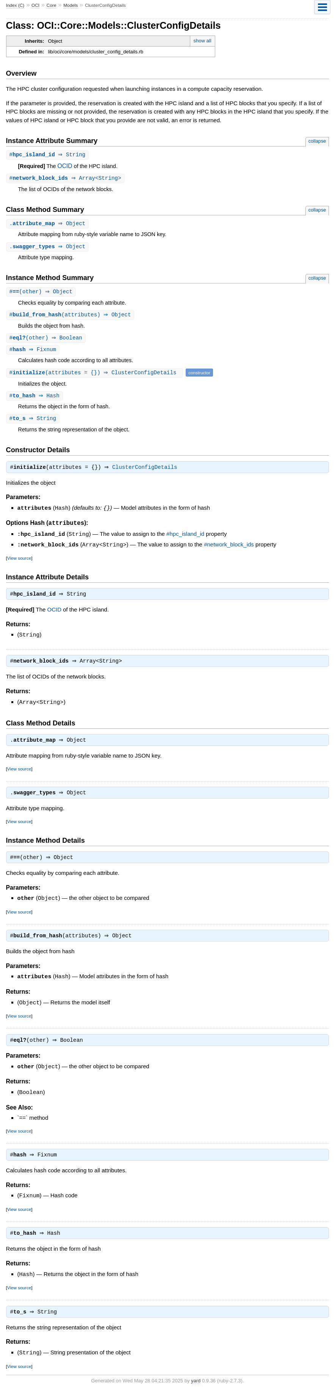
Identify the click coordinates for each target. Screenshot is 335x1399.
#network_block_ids (229, 548)
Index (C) (15, 5)
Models (70, 5)
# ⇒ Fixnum (33, 352)
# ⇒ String (48, 155)
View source (19, 561)
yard (195, 1388)
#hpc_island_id (185, 538)
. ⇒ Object (48, 224)
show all (202, 41)
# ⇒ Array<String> (66, 178)
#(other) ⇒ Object (42, 293)
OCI (35, 5)
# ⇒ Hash (35, 399)
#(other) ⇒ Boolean (46, 340)
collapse (317, 141)
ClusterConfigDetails (146, 472)
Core (51, 5)
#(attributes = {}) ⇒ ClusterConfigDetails (95, 375)
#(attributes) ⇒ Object (71, 317)
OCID (64, 166)
